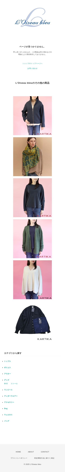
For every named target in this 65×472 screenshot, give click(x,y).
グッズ (6, 380)
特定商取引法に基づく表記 (44, 458)
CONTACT (45, 452)
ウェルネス (8, 415)
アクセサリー (9, 402)
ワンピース (8, 390)
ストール (14, 384)
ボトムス (7, 367)
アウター (7, 374)
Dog (5, 408)
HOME (18, 452)
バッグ (6, 421)
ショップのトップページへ (32, 63)
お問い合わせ (32, 68)
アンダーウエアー (11, 396)
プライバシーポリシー (19, 458)
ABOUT (31, 452)
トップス (7, 361)
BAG (6, 384)
